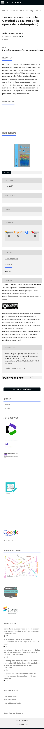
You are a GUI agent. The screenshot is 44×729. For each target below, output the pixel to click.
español (7, 408)
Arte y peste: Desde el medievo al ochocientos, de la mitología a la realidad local (21, 641)
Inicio (5, 11)
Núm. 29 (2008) (26, 11)
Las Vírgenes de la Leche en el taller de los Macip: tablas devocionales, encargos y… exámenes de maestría (22, 652)
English (7, 404)
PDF (7, 172)
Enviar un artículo (22, 389)
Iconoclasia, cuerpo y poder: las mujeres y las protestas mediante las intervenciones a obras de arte (21, 631)
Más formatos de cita (15, 368)
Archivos (14, 11)
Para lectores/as (10, 696)
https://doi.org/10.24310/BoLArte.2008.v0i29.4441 (23, 50)
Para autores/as (10, 699)
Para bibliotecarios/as (12, 703)
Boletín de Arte (13, 2)
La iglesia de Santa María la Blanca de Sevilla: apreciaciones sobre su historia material (20, 675)
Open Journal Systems (13, 713)
